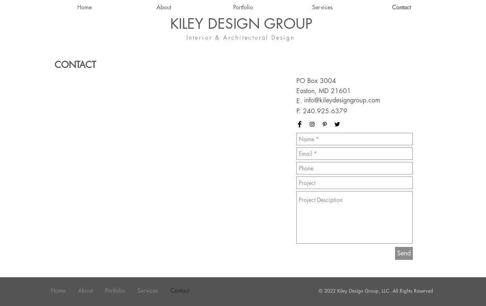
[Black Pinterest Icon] (324, 124)
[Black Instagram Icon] (312, 124)
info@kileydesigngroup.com (342, 100)
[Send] (404, 253)
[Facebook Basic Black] (299, 124)
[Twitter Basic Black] (337, 124)
